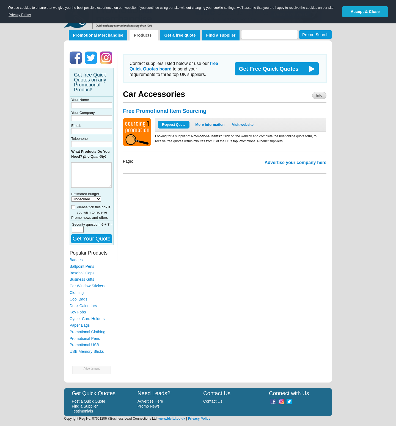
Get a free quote (180, 35)
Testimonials (82, 411)
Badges (76, 260)
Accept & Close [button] (365, 11)
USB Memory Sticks (87, 351)
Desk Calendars (83, 306)
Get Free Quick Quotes (269, 69)
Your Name (80, 100)
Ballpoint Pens (82, 266)
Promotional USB (84, 345)
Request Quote (173, 125)
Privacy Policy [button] (20, 15)
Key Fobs (78, 312)
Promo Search (315, 34)
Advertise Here (150, 401)
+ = (107, 224)
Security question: (86, 224)
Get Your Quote (92, 239)
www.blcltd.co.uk (171, 418)
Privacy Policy (199, 418)
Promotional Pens (85, 338)
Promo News (149, 406)
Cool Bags (78, 299)
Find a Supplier (85, 406)
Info (319, 95)
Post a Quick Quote (88, 401)
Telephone (79, 138)
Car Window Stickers (87, 286)
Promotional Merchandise (98, 35)
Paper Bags (80, 325)
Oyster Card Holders (87, 318)
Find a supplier (221, 35)
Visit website (243, 124)
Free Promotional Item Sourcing (164, 111)
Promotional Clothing (87, 332)
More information (209, 124)
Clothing (77, 292)
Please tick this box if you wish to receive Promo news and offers (90, 212)
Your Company (83, 113)
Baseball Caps (82, 273)
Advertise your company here (295, 162)
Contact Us (212, 401)
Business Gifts (82, 279)
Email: (76, 126)
